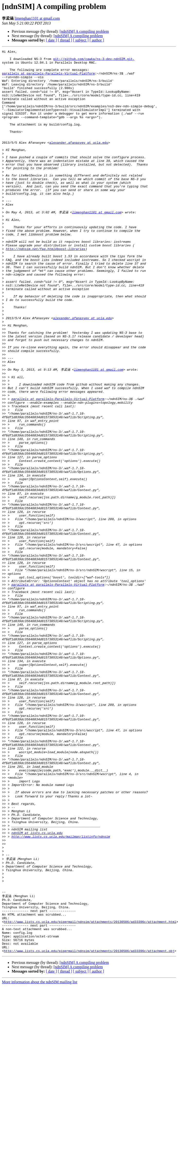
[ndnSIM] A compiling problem (84, 31)
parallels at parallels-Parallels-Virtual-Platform (48, 78)
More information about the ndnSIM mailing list (39, 1159)
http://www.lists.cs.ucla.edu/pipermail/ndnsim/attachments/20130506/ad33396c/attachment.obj (89, 1128)
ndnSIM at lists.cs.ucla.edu (37, 988)
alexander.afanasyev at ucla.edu (78, 161)
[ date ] (51, 40)
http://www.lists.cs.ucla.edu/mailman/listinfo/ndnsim (60, 992)
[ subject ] (81, 40)
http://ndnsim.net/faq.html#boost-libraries (45, 288)
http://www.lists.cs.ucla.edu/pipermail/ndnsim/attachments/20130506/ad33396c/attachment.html (90, 1093)
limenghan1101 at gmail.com (37, 18)
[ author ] (97, 40)
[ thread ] (65, 40)
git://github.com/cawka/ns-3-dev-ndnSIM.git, (94, 61)
